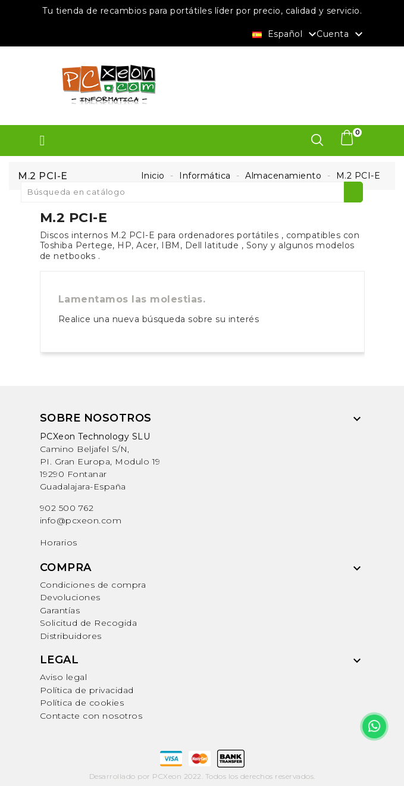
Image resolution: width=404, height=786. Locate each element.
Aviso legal (63, 677)
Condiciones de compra (93, 584)
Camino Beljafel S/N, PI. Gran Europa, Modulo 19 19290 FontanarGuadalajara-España (100, 461)
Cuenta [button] (341, 34)
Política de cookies (82, 702)
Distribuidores (71, 636)
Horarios (58, 542)
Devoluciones (70, 597)
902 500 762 (67, 508)
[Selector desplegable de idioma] (286, 33)
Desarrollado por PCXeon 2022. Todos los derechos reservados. (202, 776)
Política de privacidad (87, 690)
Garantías (60, 610)
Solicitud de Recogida (88, 622)
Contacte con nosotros (91, 715)
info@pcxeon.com (81, 520)
